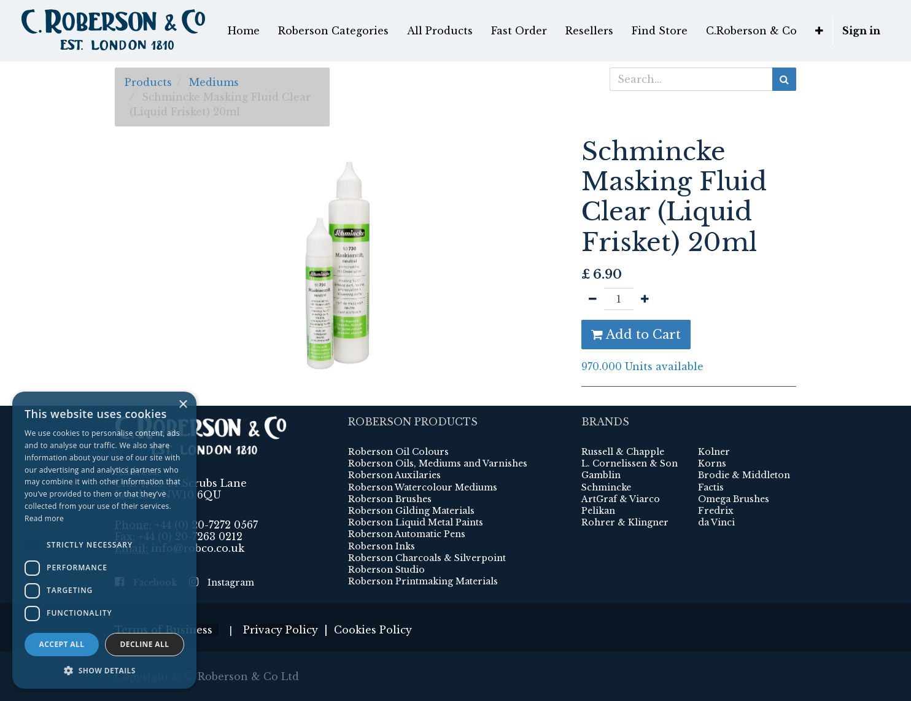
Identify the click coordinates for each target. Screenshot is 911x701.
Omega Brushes (733, 499)
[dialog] (104, 540)
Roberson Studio (386, 569)
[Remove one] (592, 299)
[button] (819, 30)
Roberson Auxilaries (394, 475)
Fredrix (716, 510)
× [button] (182, 404)
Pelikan (598, 510)
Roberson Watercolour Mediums (422, 487)
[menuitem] (244, 30)
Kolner (714, 451)
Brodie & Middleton (744, 475)
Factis (711, 487)
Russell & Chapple (622, 451)
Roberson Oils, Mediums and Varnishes (437, 463)
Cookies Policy (373, 630)
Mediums (214, 82)
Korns (712, 463)
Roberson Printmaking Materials (423, 581)
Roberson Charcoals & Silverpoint (427, 558)
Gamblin (601, 475)
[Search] (784, 79)
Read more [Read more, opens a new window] (44, 518)
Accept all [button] (62, 644)
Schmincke (606, 487)
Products (148, 82)
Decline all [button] (144, 644)
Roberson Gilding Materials (411, 510)
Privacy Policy (280, 630)
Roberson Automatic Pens (406, 534)
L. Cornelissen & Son (629, 463)
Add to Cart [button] (636, 334)
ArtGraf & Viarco (620, 499)
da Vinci (716, 522)
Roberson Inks (381, 546)
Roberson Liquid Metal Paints (415, 522)
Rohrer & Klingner (625, 522)
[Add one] (645, 299)
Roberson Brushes (390, 499)
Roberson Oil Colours (398, 451)
